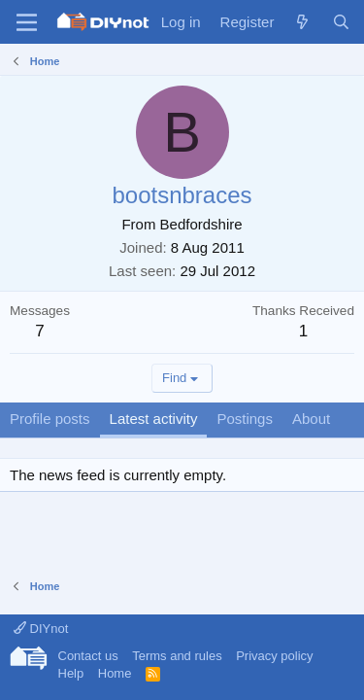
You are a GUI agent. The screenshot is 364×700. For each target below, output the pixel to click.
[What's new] (302, 22)
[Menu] (27, 22)
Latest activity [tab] (154, 418)
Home (115, 673)
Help (71, 673)
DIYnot (41, 628)
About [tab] (311, 418)
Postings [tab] (244, 418)
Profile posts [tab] (50, 418)
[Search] (341, 22)
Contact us (88, 655)
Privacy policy (274, 655)
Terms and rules (176, 655)
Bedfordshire (201, 224)
